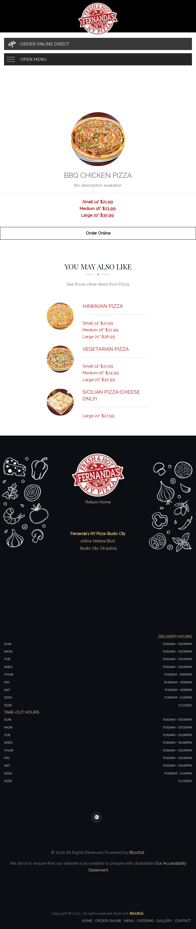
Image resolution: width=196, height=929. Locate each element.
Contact (183, 921)
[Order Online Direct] (98, 44)
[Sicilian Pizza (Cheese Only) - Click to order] (61, 402)
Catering (145, 921)
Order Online (98, 233)
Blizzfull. (137, 913)
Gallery (164, 921)
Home (87, 921)
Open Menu (33, 59)
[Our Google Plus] (96, 817)
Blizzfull (136, 852)
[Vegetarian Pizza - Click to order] (61, 359)
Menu (129, 921)
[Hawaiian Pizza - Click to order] (61, 316)
